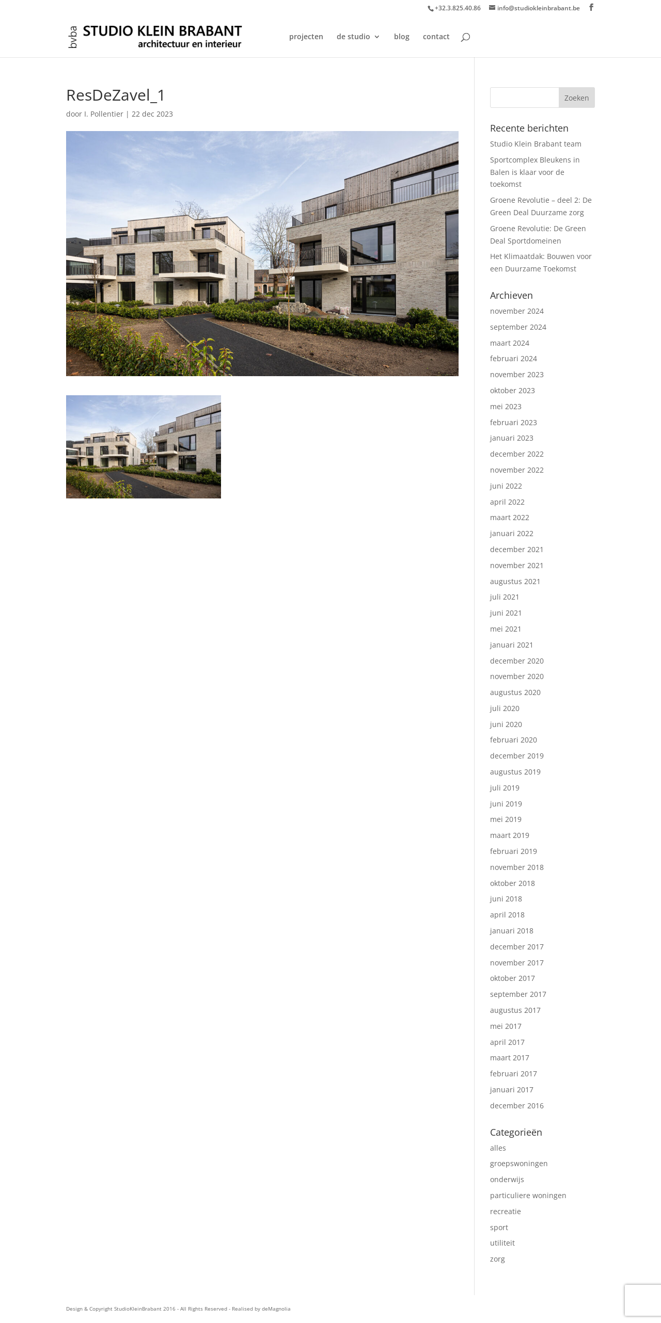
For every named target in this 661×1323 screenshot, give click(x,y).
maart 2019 (509, 835)
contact (436, 37)
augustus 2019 (515, 772)
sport (499, 1227)
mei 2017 (506, 1026)
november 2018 (517, 867)
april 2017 (507, 1042)
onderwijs (507, 1179)
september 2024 (518, 327)
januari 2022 (511, 533)
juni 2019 (506, 804)
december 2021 (517, 549)
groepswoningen (519, 1163)
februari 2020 (513, 740)
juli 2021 (505, 597)
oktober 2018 (512, 883)
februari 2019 (513, 851)
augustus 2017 (515, 1010)
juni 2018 (506, 898)
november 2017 (517, 962)
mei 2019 (506, 819)
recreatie (505, 1211)
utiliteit (502, 1243)
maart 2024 (509, 343)
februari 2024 (513, 358)
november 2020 (517, 676)
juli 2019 (505, 788)
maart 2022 (509, 517)
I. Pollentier (103, 114)
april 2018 (507, 914)
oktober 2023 (512, 390)
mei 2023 (506, 406)
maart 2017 (509, 1057)
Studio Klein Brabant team (535, 144)
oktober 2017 (512, 978)
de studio (353, 37)
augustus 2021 (515, 581)
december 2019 (517, 756)
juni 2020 (506, 724)
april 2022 (507, 502)
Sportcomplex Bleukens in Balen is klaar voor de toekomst (535, 172)
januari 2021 (511, 645)
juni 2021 (506, 613)
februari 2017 (513, 1073)
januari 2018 (511, 930)
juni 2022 (506, 486)
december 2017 (517, 946)
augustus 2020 (515, 692)
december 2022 (517, 454)
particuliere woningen (528, 1195)
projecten (306, 37)
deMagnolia (276, 1308)
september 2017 (518, 994)
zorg (497, 1259)
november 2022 (517, 470)
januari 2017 (511, 1089)
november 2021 (517, 565)
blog (402, 37)
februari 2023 (513, 422)
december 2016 (517, 1105)
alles (498, 1148)
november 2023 (517, 374)
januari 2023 (511, 438)
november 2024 (517, 311)
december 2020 (517, 661)
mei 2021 (506, 629)
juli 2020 (505, 708)
